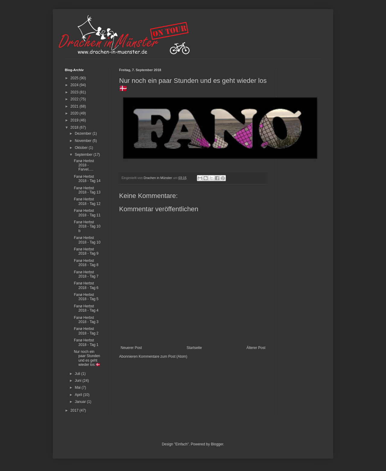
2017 (75, 410)
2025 (75, 78)
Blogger (217, 444)
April (79, 395)
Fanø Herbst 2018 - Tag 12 (87, 201)
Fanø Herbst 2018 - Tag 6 (86, 285)
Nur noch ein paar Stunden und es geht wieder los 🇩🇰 (87, 358)
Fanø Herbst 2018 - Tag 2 (86, 331)
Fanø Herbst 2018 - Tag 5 (86, 297)
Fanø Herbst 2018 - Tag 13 (87, 190)
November (84, 141)
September (84, 154)
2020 (75, 113)
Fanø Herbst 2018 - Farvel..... (84, 165)
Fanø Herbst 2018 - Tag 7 (86, 274)
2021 (75, 106)
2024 (75, 85)
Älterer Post (255, 348)
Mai (78, 387)
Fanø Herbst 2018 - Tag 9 (86, 251)
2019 (75, 120)
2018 (75, 127)
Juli (78, 374)
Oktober (82, 148)
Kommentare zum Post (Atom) (163, 356)
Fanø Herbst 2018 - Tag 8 (86, 263)
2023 (75, 92)
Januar (81, 402)
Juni (78, 380)
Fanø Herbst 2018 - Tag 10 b (87, 226)
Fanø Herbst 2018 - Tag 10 (87, 240)
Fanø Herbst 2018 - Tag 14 (87, 178)
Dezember (84, 133)
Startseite (194, 348)
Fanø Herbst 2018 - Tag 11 (87, 213)
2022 (75, 99)
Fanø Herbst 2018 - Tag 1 (86, 342)
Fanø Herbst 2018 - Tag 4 (86, 308)
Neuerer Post (131, 348)
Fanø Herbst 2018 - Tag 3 (86, 320)
